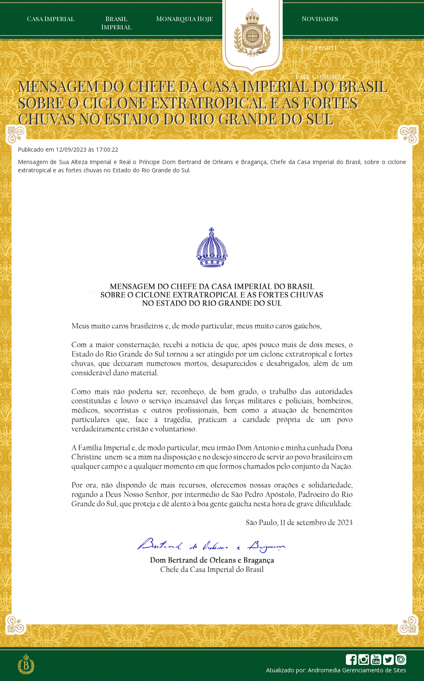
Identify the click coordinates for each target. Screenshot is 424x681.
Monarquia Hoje (184, 18)
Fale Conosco (319, 76)
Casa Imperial (50, 18)
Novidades (320, 18)
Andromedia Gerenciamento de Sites (357, 670)
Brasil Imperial (116, 22)
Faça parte (319, 47)
